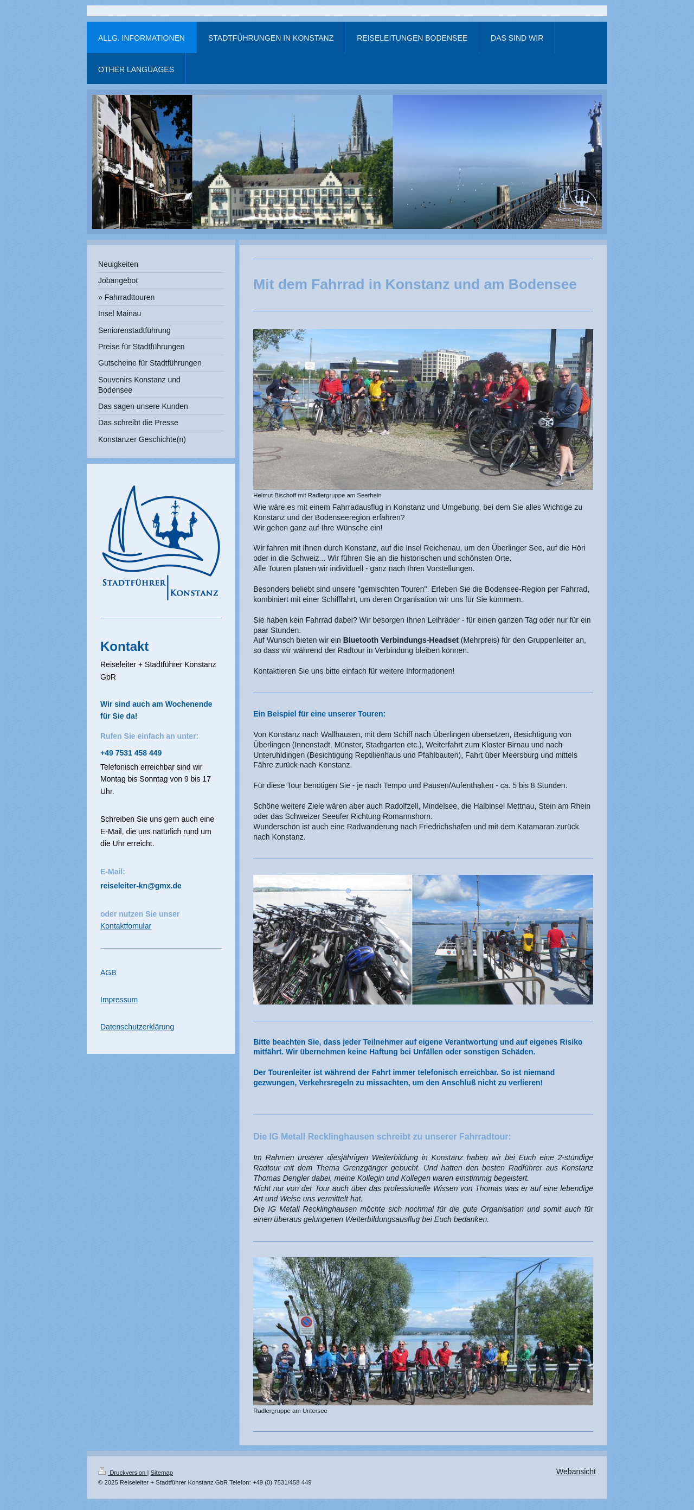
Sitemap (162, 1472)
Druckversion (122, 1472)
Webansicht (576, 1471)
